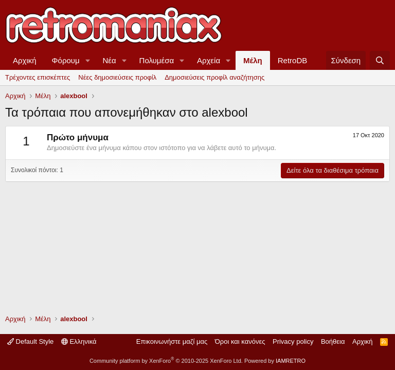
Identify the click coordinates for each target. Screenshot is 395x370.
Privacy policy (293, 341)
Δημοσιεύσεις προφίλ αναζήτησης (214, 77)
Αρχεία (208, 60)
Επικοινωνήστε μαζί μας (171, 341)
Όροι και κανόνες (240, 341)
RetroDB (293, 60)
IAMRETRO (291, 361)
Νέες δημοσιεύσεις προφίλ (117, 77)
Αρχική (25, 60)
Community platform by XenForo (166, 361)
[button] (88, 60)
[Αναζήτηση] (380, 60)
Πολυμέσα (156, 60)
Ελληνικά (79, 341)
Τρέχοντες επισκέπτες (37, 77)
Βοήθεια (333, 341)
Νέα (109, 60)
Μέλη (252, 60)
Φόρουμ (66, 60)
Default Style (30, 341)
